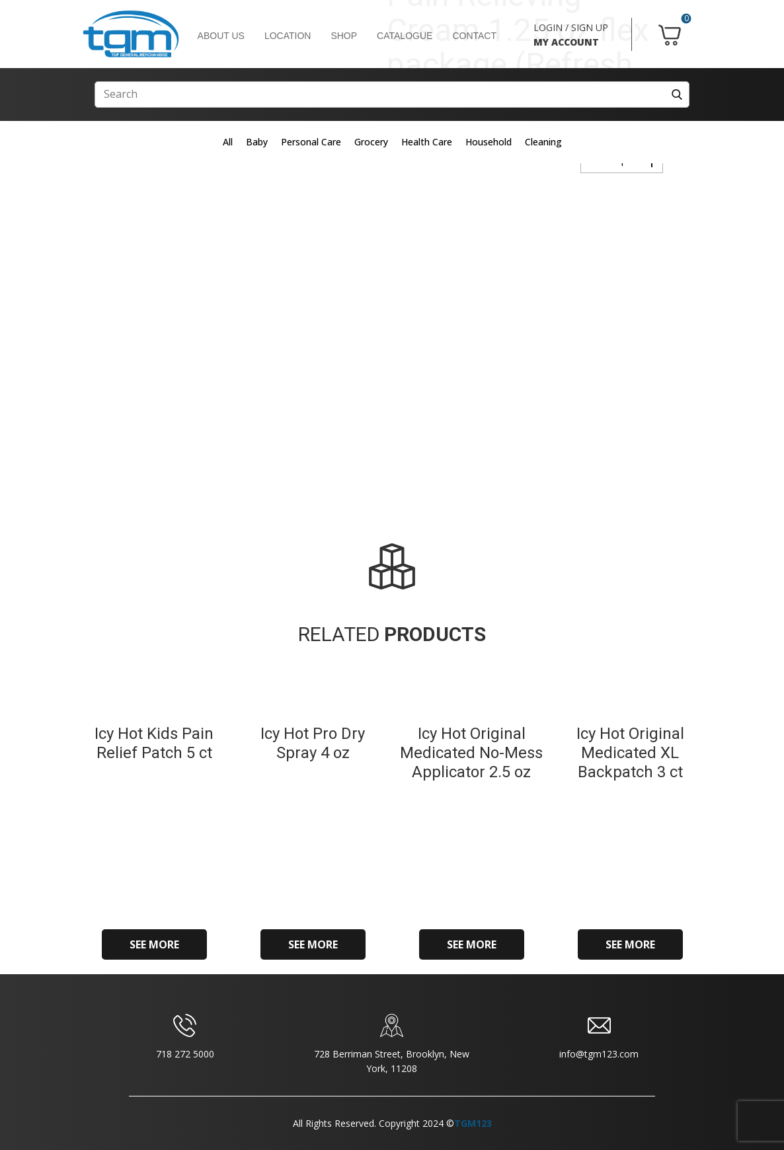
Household (488, 141)
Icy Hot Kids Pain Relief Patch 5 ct (154, 743)
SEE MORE (154, 944)
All (228, 141)
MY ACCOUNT (566, 42)
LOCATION (287, 35)
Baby (257, 141)
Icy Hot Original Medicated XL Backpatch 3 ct (630, 752)
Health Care (426, 141)
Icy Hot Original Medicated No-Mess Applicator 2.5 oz (471, 752)
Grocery (371, 141)
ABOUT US (221, 35)
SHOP (344, 35)
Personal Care (311, 141)
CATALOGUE (404, 35)
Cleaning (543, 141)
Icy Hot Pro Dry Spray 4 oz (312, 743)
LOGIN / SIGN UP (570, 27)
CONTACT (474, 35)
